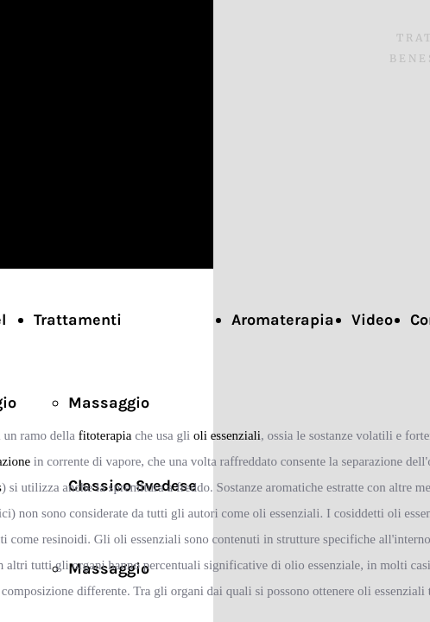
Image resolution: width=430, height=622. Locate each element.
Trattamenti (78, 319)
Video (372, 319)
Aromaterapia (282, 319)
